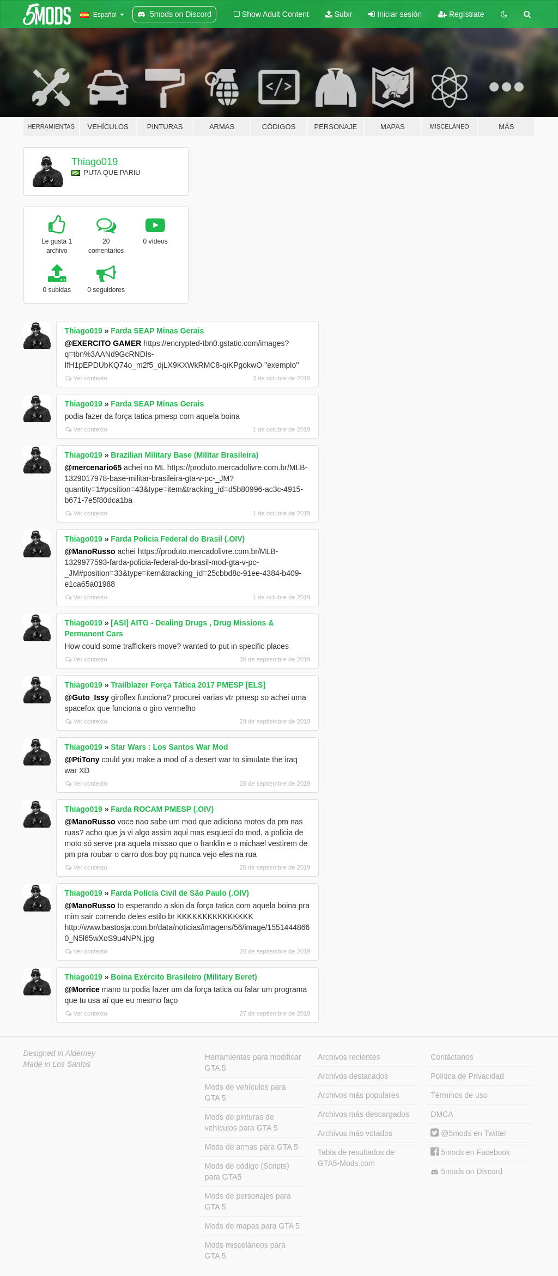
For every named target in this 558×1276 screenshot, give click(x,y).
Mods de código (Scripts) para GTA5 (247, 1171)
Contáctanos (452, 1057)
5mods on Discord (466, 1171)
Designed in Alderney (59, 1053)
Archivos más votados (355, 1133)
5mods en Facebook (470, 1152)
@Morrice (82, 989)
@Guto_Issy (87, 697)
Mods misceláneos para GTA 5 (245, 1250)
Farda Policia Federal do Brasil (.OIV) (178, 538)
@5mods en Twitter (468, 1133)
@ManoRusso (90, 551)
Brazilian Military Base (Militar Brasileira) (184, 455)
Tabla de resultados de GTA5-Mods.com (356, 1158)
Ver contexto (86, 378)
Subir (339, 14)
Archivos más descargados (363, 1114)
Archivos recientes (349, 1057)
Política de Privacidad (467, 1076)
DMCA (441, 1114)
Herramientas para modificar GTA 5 (253, 1062)
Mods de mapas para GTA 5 (252, 1226)
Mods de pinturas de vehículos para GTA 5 (241, 1122)
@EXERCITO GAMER (103, 343)
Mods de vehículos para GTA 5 (245, 1092)
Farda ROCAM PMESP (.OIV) (162, 809)
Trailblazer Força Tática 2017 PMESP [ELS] (188, 684)
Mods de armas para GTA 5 (251, 1147)
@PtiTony (82, 759)
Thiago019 (94, 161)
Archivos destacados (353, 1076)
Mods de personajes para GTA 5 (248, 1201)
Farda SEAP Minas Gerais (157, 330)
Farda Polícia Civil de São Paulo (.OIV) (180, 893)
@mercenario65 (93, 467)
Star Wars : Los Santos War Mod (169, 747)
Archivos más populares (358, 1095)
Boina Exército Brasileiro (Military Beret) (184, 977)
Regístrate (461, 14)
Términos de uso (458, 1095)
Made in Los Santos (57, 1064)
